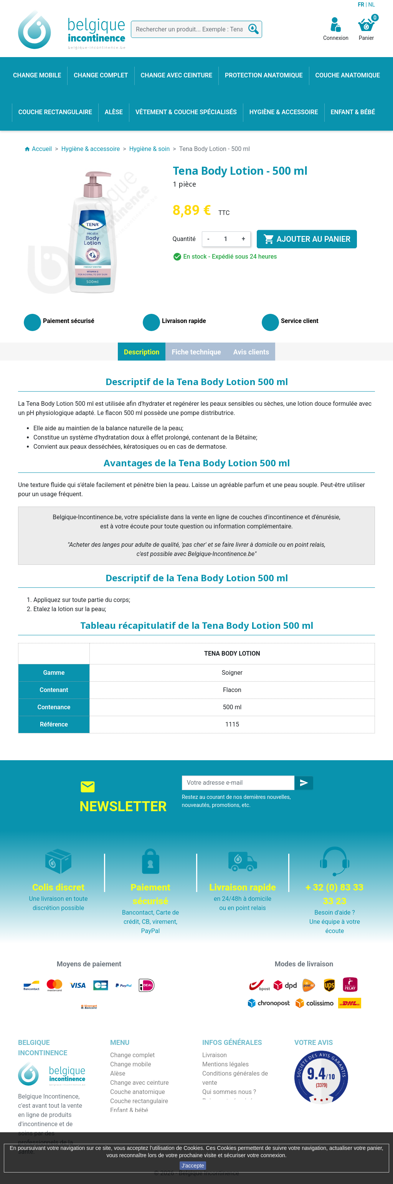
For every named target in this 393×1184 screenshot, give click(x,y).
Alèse (117, 1073)
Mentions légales (225, 1064)
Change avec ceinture (139, 1082)
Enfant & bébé (129, 1110)
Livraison (214, 1055)
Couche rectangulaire (139, 1101)
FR (361, 5)
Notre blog (216, 1128)
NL (371, 5)
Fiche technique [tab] (196, 352)
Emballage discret (226, 1110)
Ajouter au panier (306, 239)
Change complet (132, 1055)
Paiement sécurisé (227, 1101)
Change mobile (130, 1064)
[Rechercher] (196, 29)
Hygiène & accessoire (139, 1119)
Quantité (184, 239)
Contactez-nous (223, 1119)
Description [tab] (142, 352)
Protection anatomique (141, 1128)
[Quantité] (225, 239)
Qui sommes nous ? (229, 1091)
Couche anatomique (137, 1091)
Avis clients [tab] (251, 352)
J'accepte (193, 1166)
